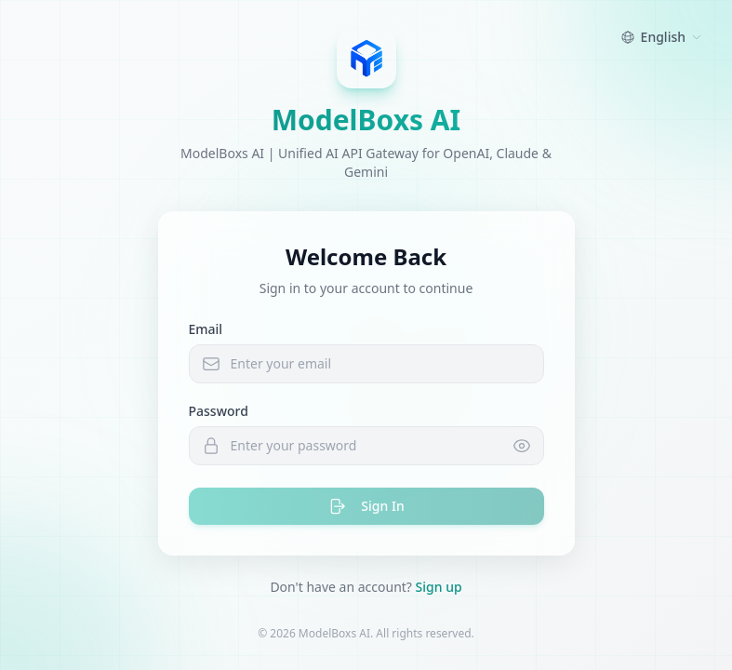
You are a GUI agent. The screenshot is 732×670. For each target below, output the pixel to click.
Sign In (365, 506)
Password (218, 411)
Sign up (439, 587)
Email (206, 329)
